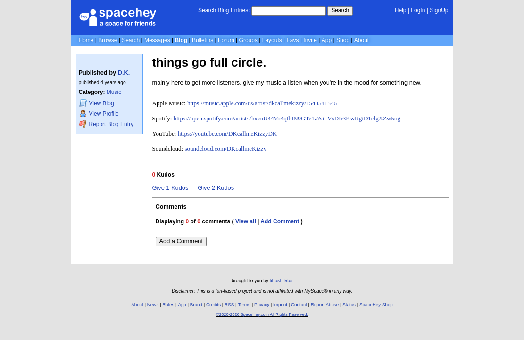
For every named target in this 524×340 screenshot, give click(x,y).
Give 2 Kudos (216, 188)
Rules (168, 304)
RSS (229, 304)
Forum (226, 40)
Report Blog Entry (106, 124)
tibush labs (281, 280)
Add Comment (279, 221)
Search (340, 10)
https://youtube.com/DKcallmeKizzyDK (227, 133)
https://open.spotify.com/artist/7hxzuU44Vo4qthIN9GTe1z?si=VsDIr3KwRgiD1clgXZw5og (287, 118)
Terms (244, 304)
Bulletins (202, 40)
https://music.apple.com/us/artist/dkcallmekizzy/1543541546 (262, 103)
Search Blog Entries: (224, 10)
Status (349, 304)
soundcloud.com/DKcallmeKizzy (225, 148)
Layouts (272, 40)
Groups (248, 40)
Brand (196, 304)
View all (245, 221)
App (327, 40)
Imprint (280, 304)
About (361, 40)
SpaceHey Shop (376, 304)
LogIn (418, 10)
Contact (299, 304)
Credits (213, 304)
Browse (107, 40)
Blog (181, 40)
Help (401, 10)
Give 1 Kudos (170, 188)
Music (114, 92)
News (153, 304)
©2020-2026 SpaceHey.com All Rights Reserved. (262, 314)
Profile (99, 114)
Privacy (261, 304)
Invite (310, 40)
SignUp (439, 10)
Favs (293, 40)
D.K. (124, 72)
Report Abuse (325, 304)
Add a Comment (181, 241)
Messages (157, 40)
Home (86, 40)
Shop (342, 40)
